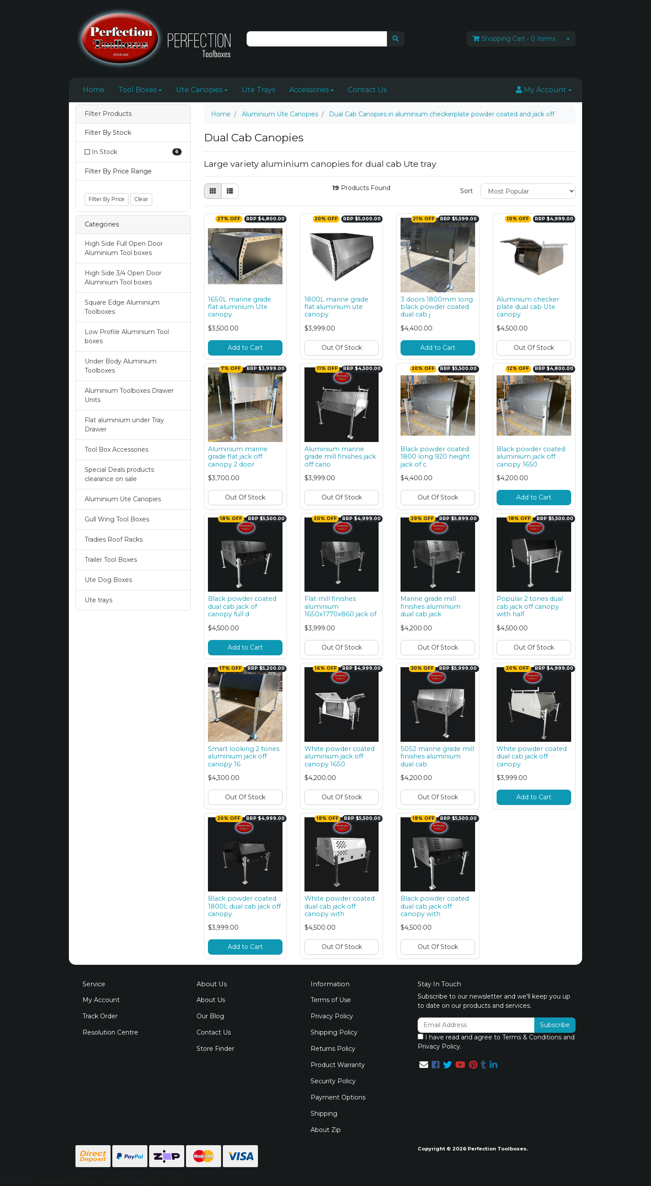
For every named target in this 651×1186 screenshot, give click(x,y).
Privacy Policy (332, 1016)
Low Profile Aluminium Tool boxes (127, 336)
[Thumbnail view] (213, 191)
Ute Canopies (199, 90)
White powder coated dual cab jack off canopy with (339, 906)
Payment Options (338, 1097)
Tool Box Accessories (116, 449)
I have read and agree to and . (496, 1041)
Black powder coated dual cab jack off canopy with (435, 906)
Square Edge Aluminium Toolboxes (122, 307)
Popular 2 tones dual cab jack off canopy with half (530, 606)
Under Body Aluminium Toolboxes (121, 365)
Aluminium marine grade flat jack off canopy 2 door (238, 456)
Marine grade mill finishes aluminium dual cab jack (431, 606)
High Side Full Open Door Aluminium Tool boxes (124, 248)
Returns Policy (333, 1049)
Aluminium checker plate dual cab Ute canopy (528, 307)
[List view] (230, 191)
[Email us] (423, 1065)
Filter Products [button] (108, 114)
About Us (211, 1000)
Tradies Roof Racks (114, 539)
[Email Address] (476, 1025)
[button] (543, 90)
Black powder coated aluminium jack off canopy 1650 (531, 456)
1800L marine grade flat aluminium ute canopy (336, 307)
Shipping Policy (334, 1032)
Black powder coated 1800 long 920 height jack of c (435, 456)
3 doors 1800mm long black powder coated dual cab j (437, 307)
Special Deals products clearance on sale (119, 474)
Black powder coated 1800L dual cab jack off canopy (244, 906)
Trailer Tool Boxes (111, 560)
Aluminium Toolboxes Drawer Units (129, 395)
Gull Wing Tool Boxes (117, 519)
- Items (513, 38)
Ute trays (98, 600)
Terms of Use (331, 1000)
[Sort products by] (528, 191)
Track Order (100, 1016)
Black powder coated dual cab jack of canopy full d (242, 606)
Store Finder (215, 1049)
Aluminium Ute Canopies (123, 499)
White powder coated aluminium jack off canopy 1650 (339, 756)
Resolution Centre (110, 1032)
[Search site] (395, 39)
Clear (141, 199)
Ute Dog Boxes (108, 580)
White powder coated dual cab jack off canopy (532, 756)
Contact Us (367, 90)
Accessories (309, 90)
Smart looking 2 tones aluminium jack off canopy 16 (243, 756)
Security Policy (333, 1081)
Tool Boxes (137, 90)
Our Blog (210, 1016)
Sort (466, 191)
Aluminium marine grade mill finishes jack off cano (340, 456)
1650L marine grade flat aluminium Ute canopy (239, 307)
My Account (101, 1000)
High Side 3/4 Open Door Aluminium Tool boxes (123, 277)
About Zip (326, 1130)
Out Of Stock (342, 348)
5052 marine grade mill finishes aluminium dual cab (437, 756)
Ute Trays (258, 90)
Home (93, 90)
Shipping (324, 1114)
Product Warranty (338, 1065)
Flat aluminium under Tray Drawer (124, 424)
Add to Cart (245, 348)
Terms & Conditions (532, 1037)
